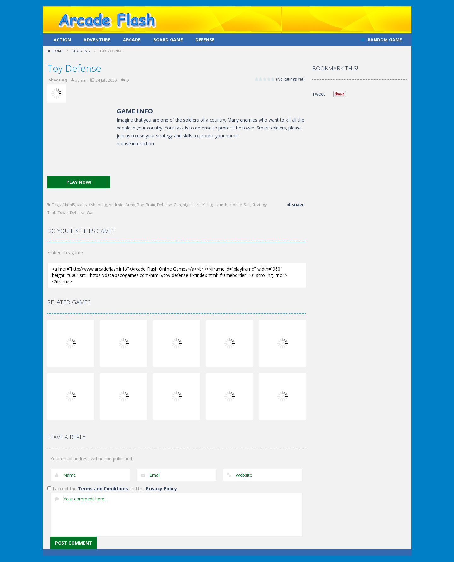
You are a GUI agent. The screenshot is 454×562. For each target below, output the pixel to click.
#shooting (98, 204)
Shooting (81, 51)
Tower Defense (71, 212)
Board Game (168, 40)
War (90, 212)
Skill (247, 204)
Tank (51, 212)
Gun (177, 204)
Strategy (259, 204)
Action (62, 40)
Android (116, 204)
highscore (192, 204)
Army (130, 204)
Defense (204, 40)
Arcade (132, 40)
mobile (235, 204)
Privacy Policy (161, 489)
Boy (140, 204)
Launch (221, 204)
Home (58, 51)
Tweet (318, 94)
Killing (207, 204)
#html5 (68, 204)
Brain (150, 204)
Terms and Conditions (103, 489)
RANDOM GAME (384, 40)
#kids (82, 204)
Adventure (97, 40)
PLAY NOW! (79, 182)
